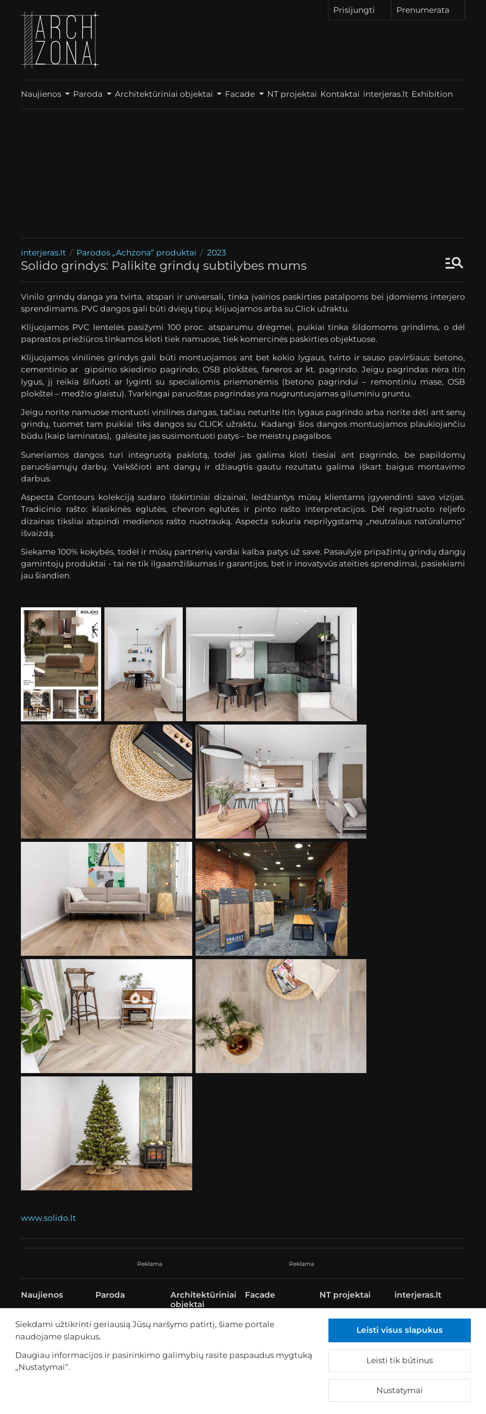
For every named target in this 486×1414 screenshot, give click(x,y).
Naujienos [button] (42, 94)
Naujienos (42, 1295)
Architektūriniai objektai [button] (165, 94)
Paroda (110, 1295)
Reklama (149, 1263)
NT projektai (292, 94)
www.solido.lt (48, 1218)
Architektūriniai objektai (203, 1299)
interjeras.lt (385, 94)
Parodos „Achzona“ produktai (136, 252)
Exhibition (438, 94)
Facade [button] (241, 94)
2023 (216, 252)
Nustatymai (399, 1390)
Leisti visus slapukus (399, 1330)
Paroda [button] (88, 94)
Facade (260, 1295)
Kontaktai (340, 94)
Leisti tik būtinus (399, 1360)
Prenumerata (428, 9)
